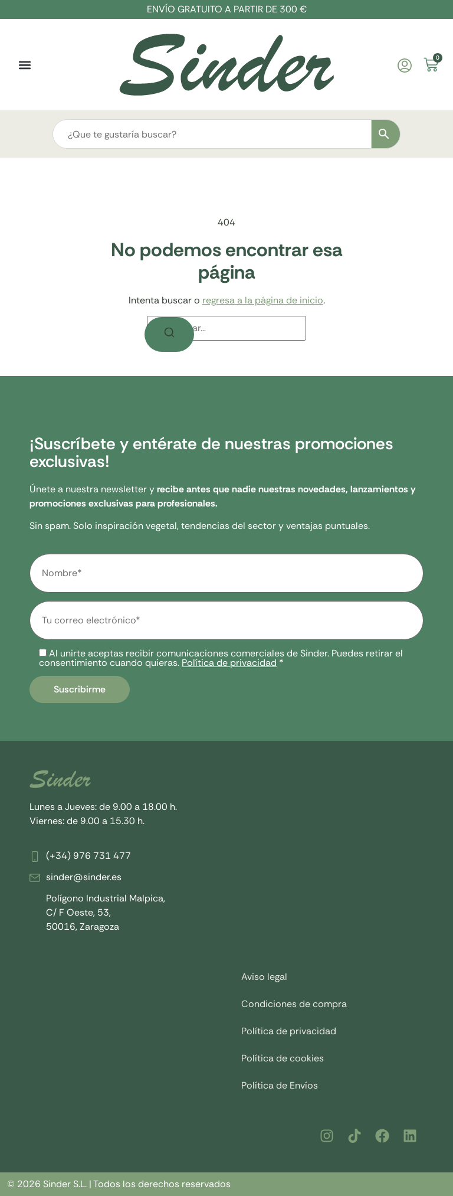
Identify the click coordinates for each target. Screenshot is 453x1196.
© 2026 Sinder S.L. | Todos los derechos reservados (119, 1184)
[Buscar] (169, 334)
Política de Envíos (279, 1085)
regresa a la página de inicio (262, 300)
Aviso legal (264, 976)
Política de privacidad (229, 662)
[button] (24, 64)
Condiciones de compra (294, 1004)
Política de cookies (282, 1058)
